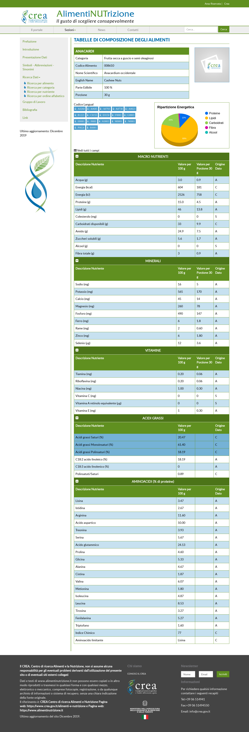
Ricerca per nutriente (40, 92)
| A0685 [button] (92, 109)
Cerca (224, 29)
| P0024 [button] (80, 127)
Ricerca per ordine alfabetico (45, 96)
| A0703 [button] (105, 109)
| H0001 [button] (80, 121)
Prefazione (29, 41)
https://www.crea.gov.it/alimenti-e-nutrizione (56, 706)
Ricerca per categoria (40, 87)
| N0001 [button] (130, 121)
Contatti (133, 30)
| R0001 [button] (92, 127)
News (101, 30)
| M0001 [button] (117, 121)
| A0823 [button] (130, 109)
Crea (226, 3)
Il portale (36, 30)
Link (25, 118)
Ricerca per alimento (40, 83)
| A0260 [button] (80, 109)
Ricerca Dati (31, 77)
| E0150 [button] (105, 115)
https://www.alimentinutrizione (40, 710)
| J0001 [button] (92, 121)
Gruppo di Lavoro (34, 102)
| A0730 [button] (118, 109)
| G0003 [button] (129, 115)
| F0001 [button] (117, 115)
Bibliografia (30, 110)
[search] (200, 29)
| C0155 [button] (92, 115)
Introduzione (31, 49)
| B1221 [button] (80, 115)
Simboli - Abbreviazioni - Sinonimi (38, 67)
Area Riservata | (213, 3)
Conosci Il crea (136, 673)
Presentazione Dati (35, 57)
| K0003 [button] (104, 121)
